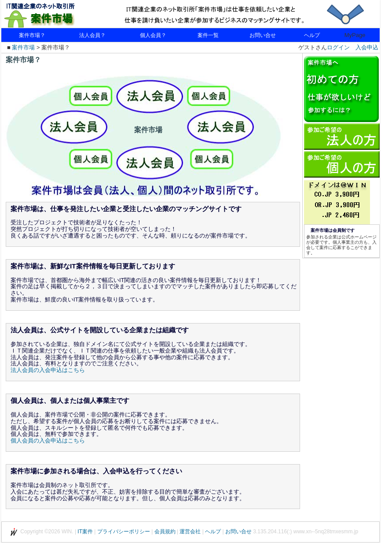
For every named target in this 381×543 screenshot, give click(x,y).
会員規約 (165, 531)
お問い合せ (262, 35)
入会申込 (366, 47)
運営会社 (190, 531)
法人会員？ (92, 35)
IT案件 (85, 531)
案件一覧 (208, 35)
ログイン (338, 47)
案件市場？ (32, 35)
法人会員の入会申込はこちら (48, 370)
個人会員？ (153, 35)
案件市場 (23, 47)
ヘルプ (312, 35)
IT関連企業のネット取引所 (54, 14)
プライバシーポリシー (123, 531)
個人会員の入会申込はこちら (48, 440)
